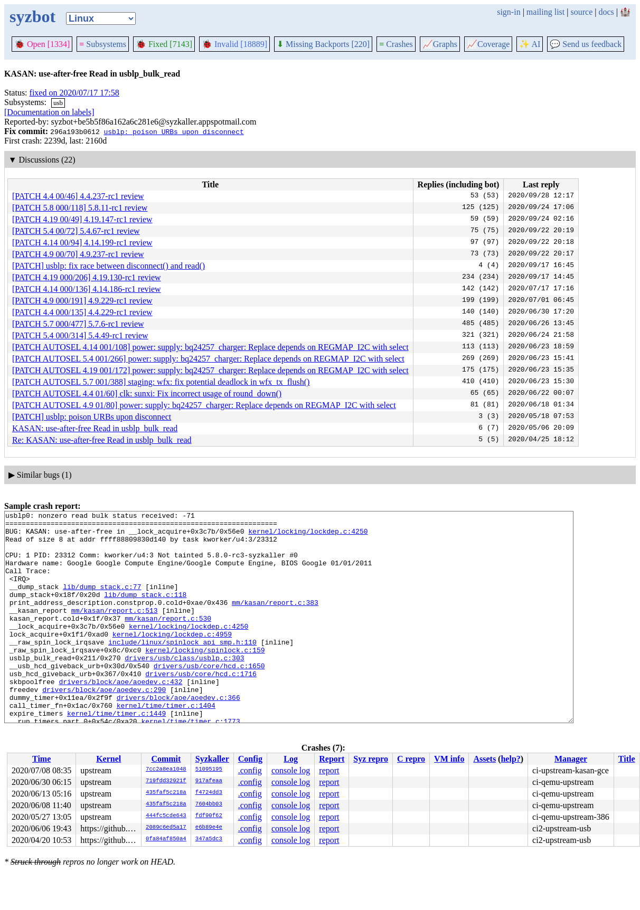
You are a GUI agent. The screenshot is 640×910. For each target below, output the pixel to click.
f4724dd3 (208, 793)
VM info (449, 758)
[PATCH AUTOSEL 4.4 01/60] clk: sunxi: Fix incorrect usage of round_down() (146, 393)
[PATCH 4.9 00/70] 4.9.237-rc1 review (78, 254)
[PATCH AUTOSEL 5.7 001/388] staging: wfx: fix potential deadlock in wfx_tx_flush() (160, 381)
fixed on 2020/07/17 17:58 (74, 92)
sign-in (508, 11)
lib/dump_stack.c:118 (145, 612)
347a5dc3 (208, 839)
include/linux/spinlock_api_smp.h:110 (182, 669)
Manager (570, 758)
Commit (166, 758)
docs (606, 11)
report (329, 770)
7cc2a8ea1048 (166, 769)
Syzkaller (212, 758)
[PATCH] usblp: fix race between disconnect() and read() (108, 265)
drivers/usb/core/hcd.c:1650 (209, 697)
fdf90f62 (208, 816)
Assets (484, 758)
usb (58, 103)
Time (41, 758)
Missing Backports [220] (323, 44)
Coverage (488, 44)
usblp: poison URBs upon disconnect (173, 131)
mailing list (545, 11)
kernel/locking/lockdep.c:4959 (172, 659)
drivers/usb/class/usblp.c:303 (184, 688)
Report (331, 758)
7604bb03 (208, 804)
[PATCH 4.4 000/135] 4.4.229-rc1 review (82, 312)
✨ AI (529, 44)
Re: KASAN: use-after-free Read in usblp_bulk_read (102, 439)
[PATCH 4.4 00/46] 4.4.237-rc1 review (78, 196)
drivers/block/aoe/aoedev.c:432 (120, 716)
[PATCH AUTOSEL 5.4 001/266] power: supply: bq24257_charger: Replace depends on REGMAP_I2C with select (208, 358)
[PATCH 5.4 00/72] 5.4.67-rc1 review (76, 230)
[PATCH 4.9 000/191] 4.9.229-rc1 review (82, 300)
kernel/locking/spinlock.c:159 (205, 678)
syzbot (32, 16)
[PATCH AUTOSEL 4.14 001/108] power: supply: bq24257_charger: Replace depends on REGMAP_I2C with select (210, 347)
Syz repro (370, 758)
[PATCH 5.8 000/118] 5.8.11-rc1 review (79, 207)
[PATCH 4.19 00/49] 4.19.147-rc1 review (82, 219)
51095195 (208, 769)
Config (250, 758)
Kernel (108, 758)
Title (626, 758)
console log (290, 770)
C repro (411, 758)
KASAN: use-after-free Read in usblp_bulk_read (94, 428)
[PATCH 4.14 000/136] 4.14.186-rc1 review (86, 289)
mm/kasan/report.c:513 (114, 631)
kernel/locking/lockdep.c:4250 (308, 536)
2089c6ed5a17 (166, 827)
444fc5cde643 (166, 816)
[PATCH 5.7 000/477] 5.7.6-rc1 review (78, 323)
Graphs (439, 44)
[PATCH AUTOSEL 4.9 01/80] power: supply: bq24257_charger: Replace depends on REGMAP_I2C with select (204, 405)
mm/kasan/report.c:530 (168, 640)
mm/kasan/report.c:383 (275, 621)
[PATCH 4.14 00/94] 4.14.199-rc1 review (82, 242)
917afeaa (208, 781)
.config (250, 770)
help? (510, 758)
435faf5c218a (166, 793)
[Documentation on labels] (49, 112)
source (582, 11)
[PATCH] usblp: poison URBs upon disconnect (91, 416)
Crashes (396, 44)
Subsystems (102, 44)
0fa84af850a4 (166, 839)
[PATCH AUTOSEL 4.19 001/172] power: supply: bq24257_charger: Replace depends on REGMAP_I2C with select (210, 370)
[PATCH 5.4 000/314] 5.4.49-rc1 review (80, 335)
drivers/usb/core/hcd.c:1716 (201, 707)
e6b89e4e (208, 827)
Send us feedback (586, 44)
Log (291, 758)
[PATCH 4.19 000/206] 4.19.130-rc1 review (86, 277)
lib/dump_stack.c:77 (102, 602)
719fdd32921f (166, 781)
